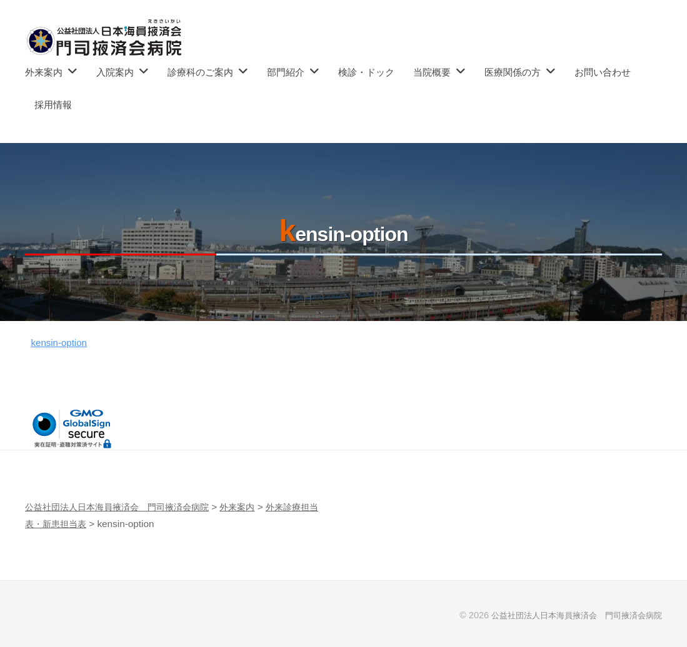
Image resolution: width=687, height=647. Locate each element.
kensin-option (62, 342)
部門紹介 (285, 72)
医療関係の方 (512, 72)
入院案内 (115, 72)
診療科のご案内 (200, 72)
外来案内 (44, 72)
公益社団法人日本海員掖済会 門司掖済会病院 (570, 615)
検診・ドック (366, 72)
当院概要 (432, 72)
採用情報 (53, 104)
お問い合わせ (602, 72)
